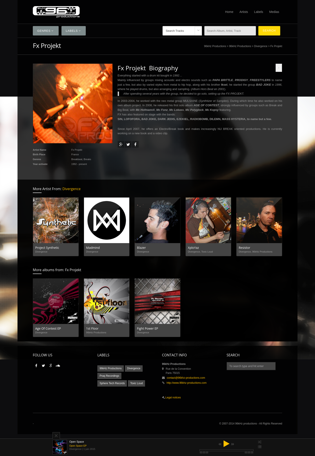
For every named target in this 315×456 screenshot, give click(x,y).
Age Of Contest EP (48, 328)
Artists (244, 12)
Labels (258, 12)
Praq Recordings (109, 375)
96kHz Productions (215, 46)
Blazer (141, 248)
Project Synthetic (47, 248)
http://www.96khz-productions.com (187, 382)
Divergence (261, 46)
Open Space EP (78, 445)
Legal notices (173, 397)
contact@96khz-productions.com (186, 377)
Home (229, 12)
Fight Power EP (147, 328)
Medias (274, 12)
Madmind (93, 248)
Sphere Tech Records (112, 383)
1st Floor (92, 328)
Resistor (244, 248)
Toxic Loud (136, 383)
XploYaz (193, 248)
